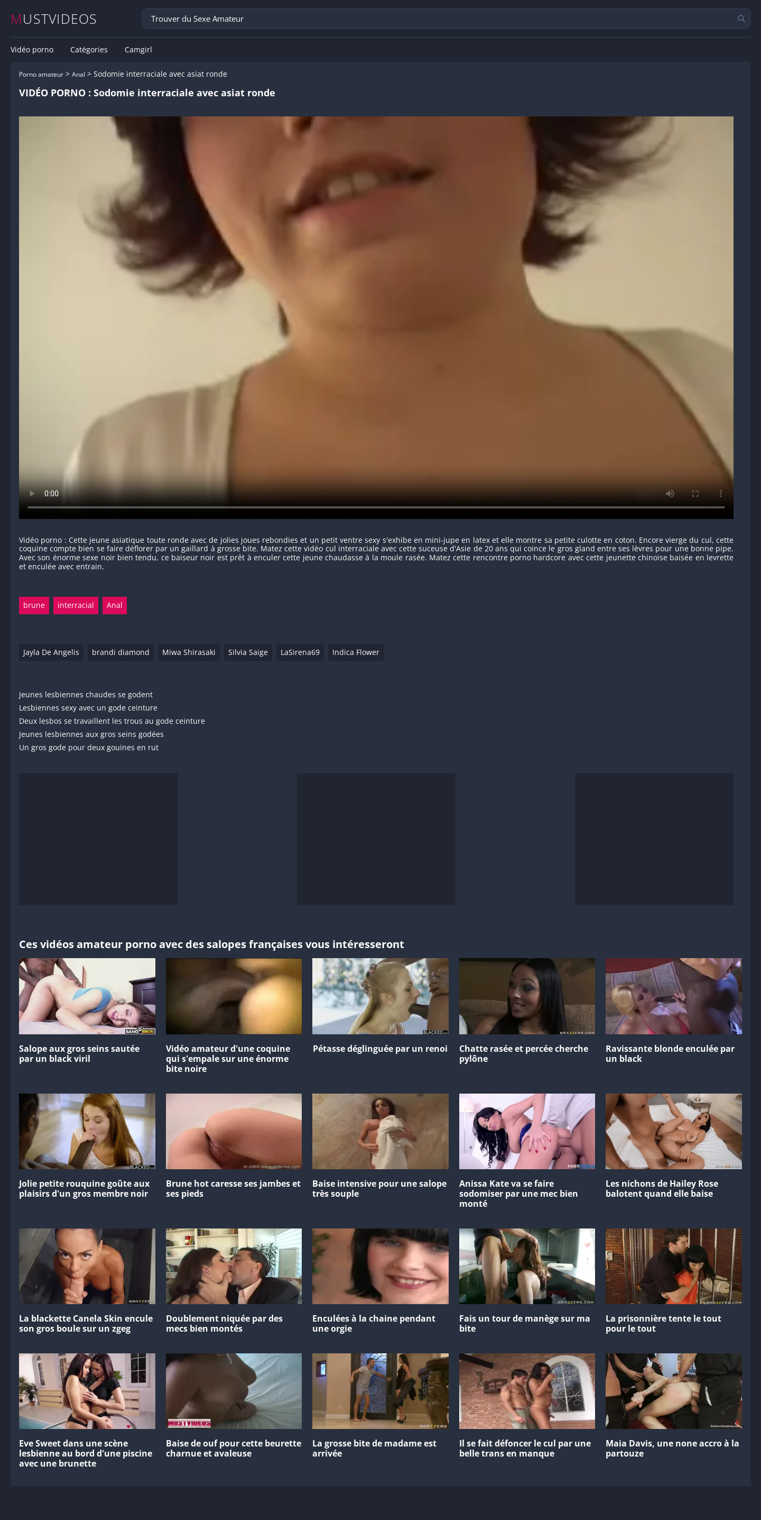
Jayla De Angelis (51, 652)
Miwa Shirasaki (189, 652)
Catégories (89, 49)
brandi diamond (121, 652)
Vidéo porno (32, 49)
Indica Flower (355, 652)
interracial (76, 605)
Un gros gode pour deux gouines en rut (89, 747)
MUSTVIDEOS (54, 18)
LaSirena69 (300, 652)
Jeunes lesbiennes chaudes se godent (86, 694)
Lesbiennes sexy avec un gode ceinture (88, 708)
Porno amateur (41, 74)
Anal (78, 74)
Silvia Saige (248, 652)
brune (34, 605)
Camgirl (138, 49)
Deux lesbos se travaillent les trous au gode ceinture (112, 721)
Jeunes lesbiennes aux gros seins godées (91, 734)
